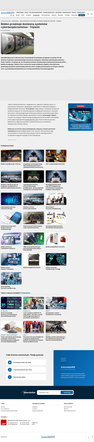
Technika (67, 15)
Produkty (28, 15)
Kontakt (3, 407)
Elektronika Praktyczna (70, 410)
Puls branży (74, 15)
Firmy (22, 15)
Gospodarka (36, 15)
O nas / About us (5, 408)
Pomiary (74, 12)
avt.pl (33, 424)
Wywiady (60, 15)
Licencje (34, 408)
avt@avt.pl (35, 422)
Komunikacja (58, 12)
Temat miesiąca (45, 15)
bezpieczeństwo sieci (31, 119)
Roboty (26, 12)
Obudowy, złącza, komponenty (84, 12)
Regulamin (35, 407)
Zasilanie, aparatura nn (48, 12)
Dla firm (82, 15)
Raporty (54, 15)
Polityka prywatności (37, 410)
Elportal (66, 408)
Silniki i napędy (20, 12)
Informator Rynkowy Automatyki (9, 410)
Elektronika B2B (68, 407)
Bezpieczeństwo (67, 12)
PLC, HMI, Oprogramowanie (35, 12)
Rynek (17, 15)
